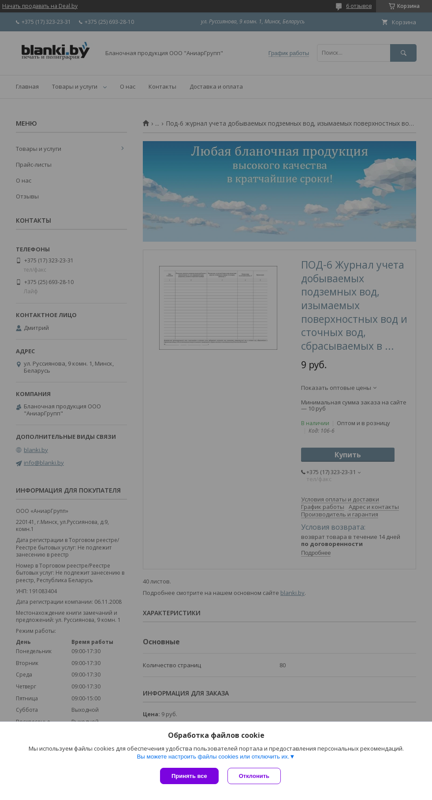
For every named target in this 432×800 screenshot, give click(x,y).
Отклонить (254, 776)
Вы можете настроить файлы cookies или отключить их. (213, 756)
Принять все (189, 776)
